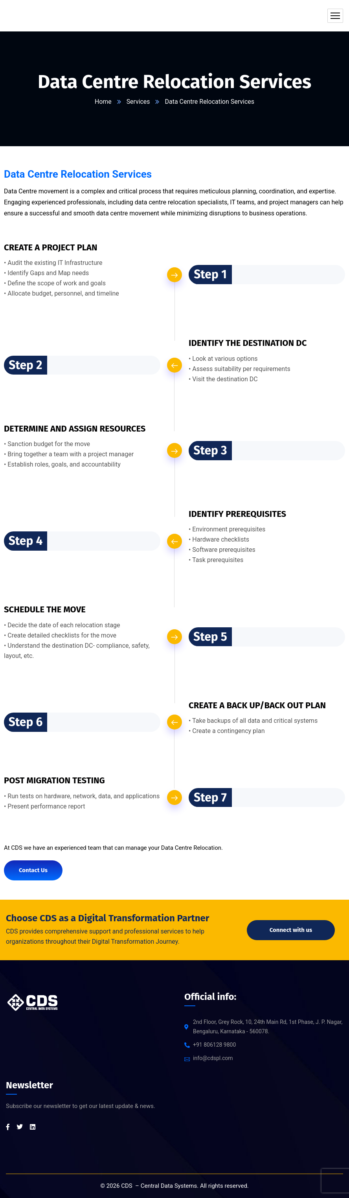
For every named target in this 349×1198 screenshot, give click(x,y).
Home (103, 101)
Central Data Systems (169, 1185)
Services (138, 101)
